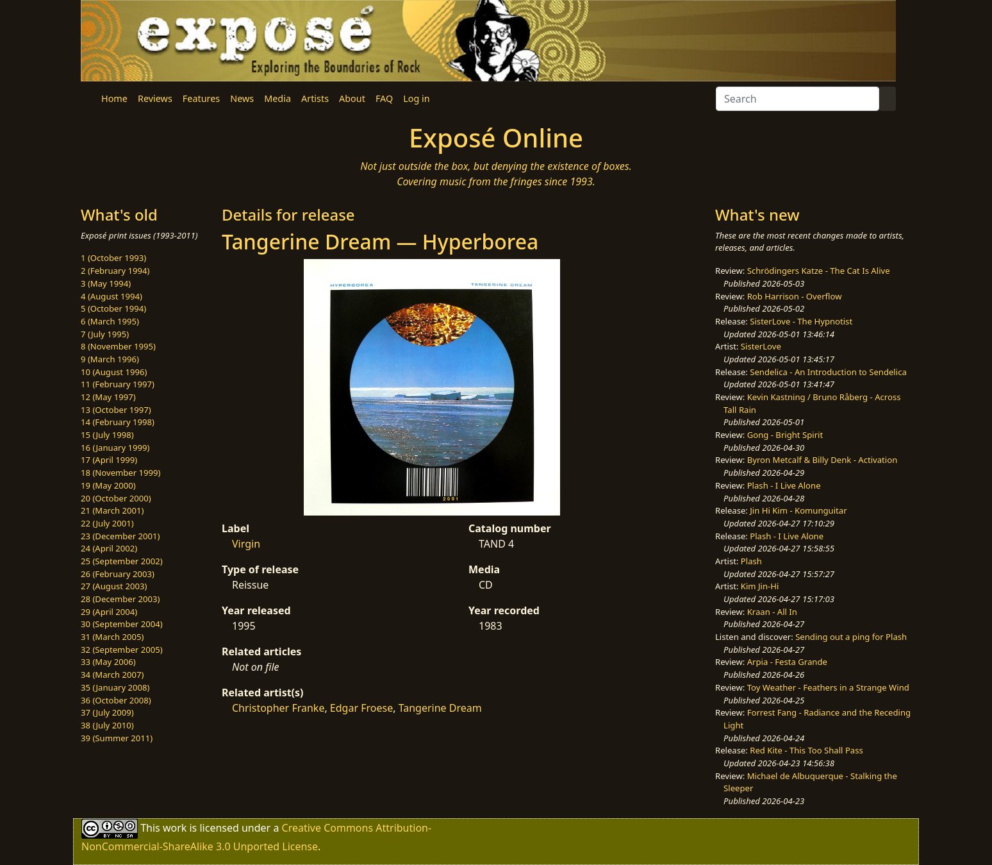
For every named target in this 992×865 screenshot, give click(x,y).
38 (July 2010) (107, 725)
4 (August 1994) (111, 296)
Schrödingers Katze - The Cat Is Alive (818, 270)
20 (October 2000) (116, 498)
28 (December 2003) (120, 599)
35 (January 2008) (115, 687)
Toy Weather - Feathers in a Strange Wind (828, 687)
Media (277, 98)
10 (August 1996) (114, 372)
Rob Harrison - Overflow (794, 296)
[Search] (797, 99)
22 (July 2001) (107, 523)
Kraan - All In (772, 611)
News (242, 98)
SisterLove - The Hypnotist (801, 321)
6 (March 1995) (110, 321)
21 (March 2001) (112, 510)
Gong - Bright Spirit (785, 435)
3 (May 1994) (106, 283)
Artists (315, 98)
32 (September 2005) (122, 649)
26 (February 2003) (117, 574)
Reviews (155, 98)
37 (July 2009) (107, 712)
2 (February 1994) (115, 270)
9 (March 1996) (110, 359)
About (352, 98)
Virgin (246, 544)
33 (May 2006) (108, 662)
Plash (751, 561)
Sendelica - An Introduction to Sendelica (828, 372)
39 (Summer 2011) (117, 738)
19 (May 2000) (108, 485)
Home (114, 98)
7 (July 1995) (105, 334)
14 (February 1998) (117, 422)
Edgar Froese (361, 708)
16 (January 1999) (115, 447)
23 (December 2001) (120, 536)
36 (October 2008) (116, 700)
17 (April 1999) (109, 460)
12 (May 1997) (108, 397)
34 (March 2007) (112, 674)
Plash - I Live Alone (784, 485)
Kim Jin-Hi (760, 586)
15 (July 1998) (107, 435)
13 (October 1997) (116, 410)
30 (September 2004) (122, 624)
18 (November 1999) (121, 472)
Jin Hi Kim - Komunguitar (798, 510)
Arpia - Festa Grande (787, 662)
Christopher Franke (278, 708)
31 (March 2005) (112, 636)
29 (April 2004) (109, 611)
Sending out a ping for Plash (851, 636)
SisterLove (761, 346)
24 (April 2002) (109, 548)
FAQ (384, 98)
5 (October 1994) (113, 308)
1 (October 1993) (113, 258)
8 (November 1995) (118, 346)
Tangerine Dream (440, 708)
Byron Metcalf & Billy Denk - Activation (822, 460)
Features (201, 98)
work (174, 828)
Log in (416, 98)
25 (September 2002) (122, 561)
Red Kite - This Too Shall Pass (806, 750)
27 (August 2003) (114, 586)
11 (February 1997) (117, 384)
